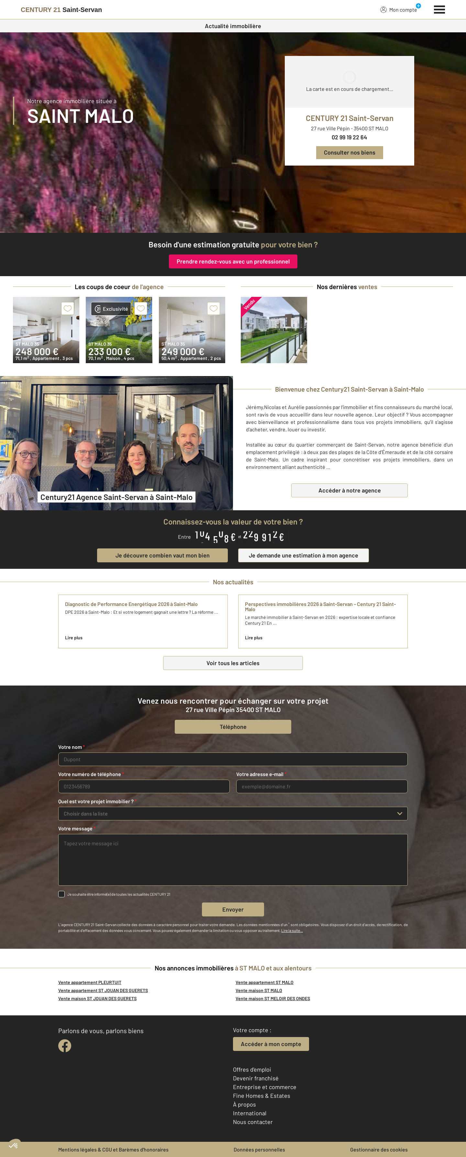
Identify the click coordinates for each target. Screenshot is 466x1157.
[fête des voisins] (233, 211)
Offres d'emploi (252, 1069)
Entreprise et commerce (264, 1086)
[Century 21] (61, 9)
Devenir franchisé (256, 1078)
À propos (244, 1104)
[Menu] (439, 9)
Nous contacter (253, 1121)
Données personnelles (259, 1149)
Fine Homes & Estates (261, 1095)
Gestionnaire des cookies (379, 1149)
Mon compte (398, 9)
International (249, 1113)
